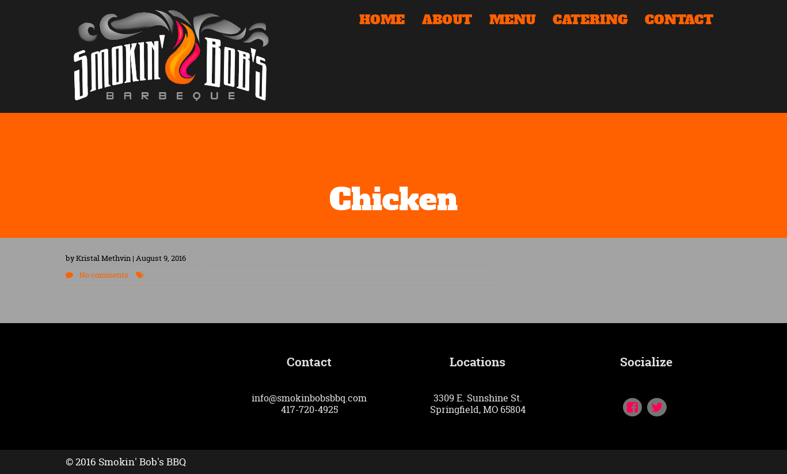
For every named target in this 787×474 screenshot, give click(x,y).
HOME (382, 21)
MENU (512, 21)
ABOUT (447, 21)
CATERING (590, 21)
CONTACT (679, 21)
